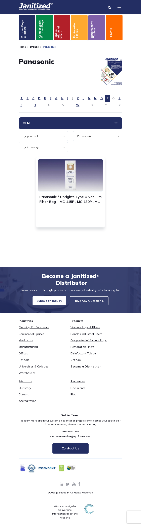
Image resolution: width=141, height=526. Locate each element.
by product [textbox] (30, 136)
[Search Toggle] (109, 7)
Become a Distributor (85, 370)
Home (22, 46)
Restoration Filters (82, 350)
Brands (34, 46)
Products (76, 324)
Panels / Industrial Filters (86, 337)
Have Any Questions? (93, 301)
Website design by (65, 511)
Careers (24, 398)
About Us (25, 385)
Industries (26, 324)
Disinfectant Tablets (83, 357)
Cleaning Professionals (34, 331)
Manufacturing (28, 350)
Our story (25, 391)
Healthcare (26, 344)
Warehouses (27, 376)
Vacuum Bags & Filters (85, 331)
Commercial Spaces (31, 337)
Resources (77, 385)
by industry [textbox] (31, 147)
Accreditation (27, 404)
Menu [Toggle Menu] (27, 123)
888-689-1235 (70, 435)
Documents (77, 391)
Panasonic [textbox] (84, 136)
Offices (23, 357)
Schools (24, 363)
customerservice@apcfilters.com (70, 439)
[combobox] (43, 136)
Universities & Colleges (33, 370)
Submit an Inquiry (48, 301)
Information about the (65, 519)
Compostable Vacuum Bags (88, 344)
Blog (73, 398)
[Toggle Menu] (119, 7)
